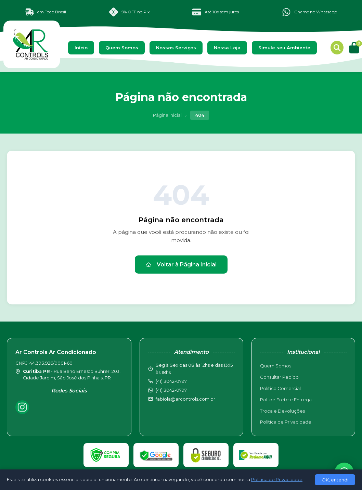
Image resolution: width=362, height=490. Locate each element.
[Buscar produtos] (337, 47)
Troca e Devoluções (282, 411)
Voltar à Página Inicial (181, 264)
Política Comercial (280, 388)
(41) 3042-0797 (171, 390)
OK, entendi (335, 479)
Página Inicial (167, 115)
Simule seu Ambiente (284, 47)
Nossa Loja (227, 47)
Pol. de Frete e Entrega (286, 399)
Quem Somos (121, 47)
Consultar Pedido (279, 377)
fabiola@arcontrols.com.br (185, 399)
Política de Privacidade (285, 422)
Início (81, 47)
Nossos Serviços (176, 47)
